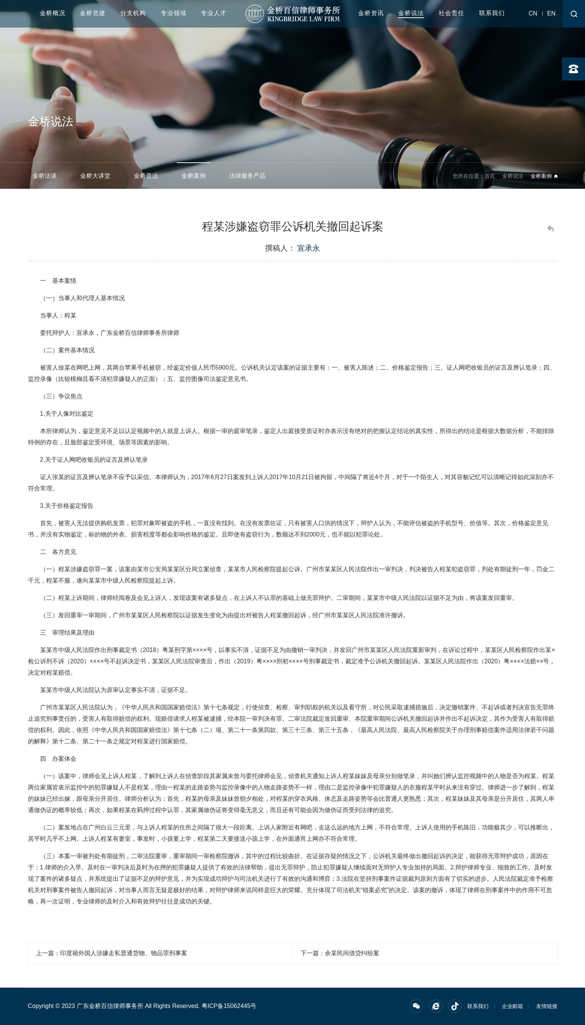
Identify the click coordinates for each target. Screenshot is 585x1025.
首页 (489, 176)
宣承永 (308, 248)
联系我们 (492, 13)
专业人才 (214, 13)
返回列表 (551, 230)
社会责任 (451, 13)
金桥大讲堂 (95, 176)
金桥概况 (52, 13)
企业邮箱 (512, 1006)
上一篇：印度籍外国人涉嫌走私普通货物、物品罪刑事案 (111, 953)
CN (533, 13)
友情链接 (546, 1006)
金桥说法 (411, 13)
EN (551, 13)
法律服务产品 (247, 176)
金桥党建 (93, 13)
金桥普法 (146, 176)
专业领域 (173, 13)
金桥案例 (194, 176)
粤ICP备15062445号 (229, 1006)
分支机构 (133, 13)
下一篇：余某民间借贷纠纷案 (340, 953)
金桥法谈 (45, 176)
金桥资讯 (371, 13)
